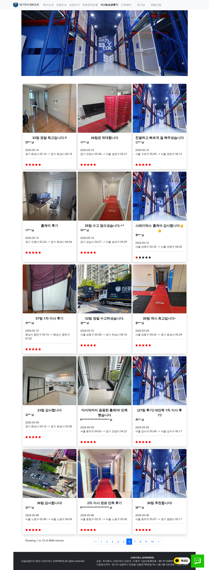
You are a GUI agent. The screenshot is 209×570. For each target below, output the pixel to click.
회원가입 (156, 5)
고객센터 (126, 5)
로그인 (141, 5)
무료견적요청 (90, 5)
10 (152, 541)
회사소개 (48, 5)
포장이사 (61, 5)
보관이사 (74, 5)
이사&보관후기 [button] (109, 5)
